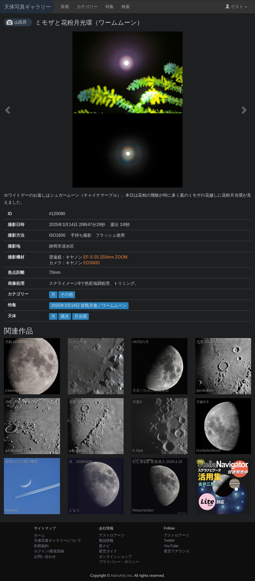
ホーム (39, 535)
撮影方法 (16, 235)
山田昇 (20, 22)
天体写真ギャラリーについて (57, 540)
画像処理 (16, 283)
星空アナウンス (176, 551)
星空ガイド (108, 551)
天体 (12, 316)
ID (10, 213)
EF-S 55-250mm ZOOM (105, 257)
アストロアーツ (111, 535)
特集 (109, 6)
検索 (126, 6)
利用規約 (41, 546)
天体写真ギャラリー (27, 7)
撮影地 (14, 246)
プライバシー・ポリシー (119, 562)
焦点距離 (16, 272)
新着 (65, 6)
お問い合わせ (45, 556)
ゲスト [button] (236, 6)
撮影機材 (16, 257)
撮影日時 (16, 224)
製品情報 (106, 540)
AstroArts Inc (121, 575)
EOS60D (91, 263)
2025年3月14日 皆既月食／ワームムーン (89, 305)
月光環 (80, 316)
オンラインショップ (115, 556)
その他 (67, 294)
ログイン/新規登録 (49, 551)
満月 (65, 316)
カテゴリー (87, 6)
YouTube (171, 546)
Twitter (169, 540)
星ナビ (104, 546)
